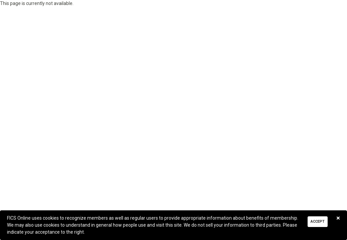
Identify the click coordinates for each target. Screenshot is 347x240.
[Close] (338, 218)
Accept (318, 221)
